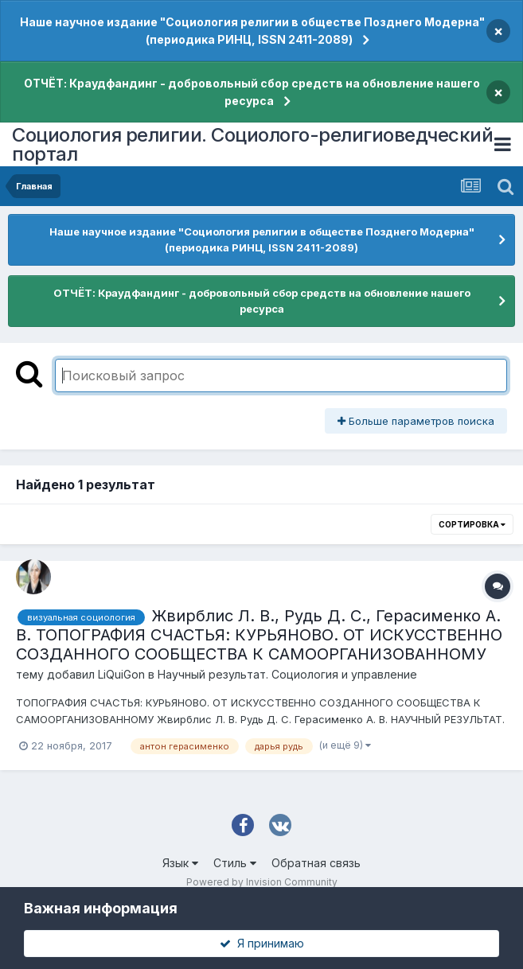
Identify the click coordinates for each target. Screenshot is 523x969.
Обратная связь (316, 863)
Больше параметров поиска (416, 420)
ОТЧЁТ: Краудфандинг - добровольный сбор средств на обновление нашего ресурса (252, 91)
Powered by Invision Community (262, 882)
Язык (180, 863)
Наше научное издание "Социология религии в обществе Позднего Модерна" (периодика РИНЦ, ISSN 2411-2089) (252, 30)
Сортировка (472, 524)
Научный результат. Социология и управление (287, 674)
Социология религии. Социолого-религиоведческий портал (252, 144)
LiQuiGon (121, 674)
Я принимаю (262, 943)
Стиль (234, 863)
